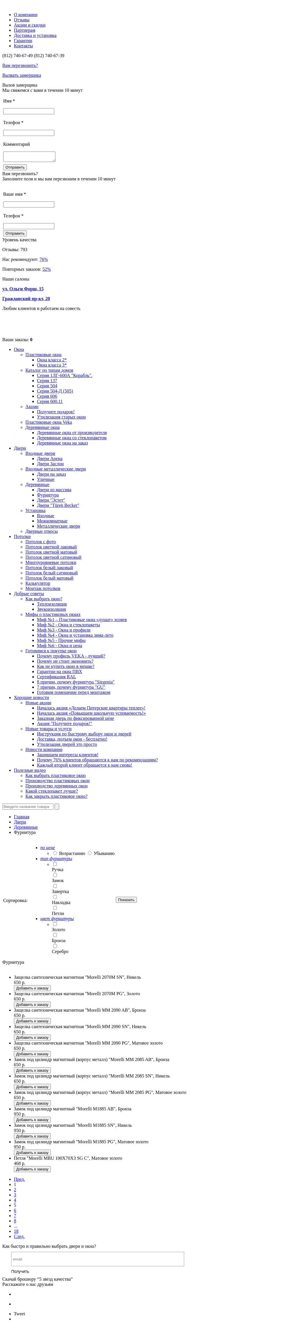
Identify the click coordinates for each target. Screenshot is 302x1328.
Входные (45, 517)
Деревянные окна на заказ (62, 444)
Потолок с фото (40, 543)
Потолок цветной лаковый (51, 548)
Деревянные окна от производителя (72, 434)
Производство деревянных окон (56, 787)
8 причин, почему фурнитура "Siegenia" (76, 683)
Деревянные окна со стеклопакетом (72, 439)
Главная (21, 818)
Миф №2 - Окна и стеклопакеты (68, 626)
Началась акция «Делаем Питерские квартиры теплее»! (91, 709)
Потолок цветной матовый (51, 553)
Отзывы (21, 19)
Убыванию (104, 855)
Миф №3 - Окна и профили (63, 631)
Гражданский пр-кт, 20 (26, 300)
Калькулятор (37, 584)
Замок (58, 882)
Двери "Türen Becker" (58, 507)
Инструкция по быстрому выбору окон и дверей (84, 735)
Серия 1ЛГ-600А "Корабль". (64, 377)
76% (44, 261)
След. (19, 1238)
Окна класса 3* (52, 366)
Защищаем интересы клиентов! (67, 756)
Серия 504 (47, 387)
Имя (9, 100)
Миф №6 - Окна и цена (59, 647)
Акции (31, 408)
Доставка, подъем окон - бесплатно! (72, 740)
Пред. (19, 1180)
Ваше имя (14, 195)
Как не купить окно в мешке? (65, 668)
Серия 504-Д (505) (55, 392)
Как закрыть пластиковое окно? (56, 797)
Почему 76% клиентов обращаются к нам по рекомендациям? (97, 761)
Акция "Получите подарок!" (64, 725)
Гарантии (23, 40)
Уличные (46, 481)
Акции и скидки (30, 25)
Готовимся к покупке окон (51, 652)
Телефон (13, 122)
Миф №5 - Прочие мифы (61, 642)
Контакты (23, 45)
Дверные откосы (41, 533)
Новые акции (38, 704)
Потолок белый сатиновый (51, 574)
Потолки (22, 538)
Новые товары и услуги (48, 730)
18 (16, 1232)
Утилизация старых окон (61, 418)
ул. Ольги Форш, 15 (23, 290)
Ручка (58, 871)
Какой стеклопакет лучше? (51, 792)
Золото (58, 931)
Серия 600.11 (50, 403)
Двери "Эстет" (51, 501)
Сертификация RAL (56, 678)
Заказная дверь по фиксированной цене (75, 720)
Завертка (60, 893)
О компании (26, 14)
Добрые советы (29, 595)
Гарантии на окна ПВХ (59, 673)
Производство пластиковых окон (57, 782)
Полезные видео (30, 771)
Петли (58, 915)
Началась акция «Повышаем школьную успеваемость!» (91, 714)
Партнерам (24, 30)
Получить (20, 1273)
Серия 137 (47, 382)
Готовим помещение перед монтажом (73, 694)
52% (46, 270)
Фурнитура (48, 496)
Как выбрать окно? (43, 600)
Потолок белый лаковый (49, 569)
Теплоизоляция (52, 605)
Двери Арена (49, 460)
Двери (20, 449)
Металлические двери (58, 527)
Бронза (59, 942)
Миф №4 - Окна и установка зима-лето (75, 636)
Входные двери (40, 455)
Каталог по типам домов (49, 371)
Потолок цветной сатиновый (53, 558)
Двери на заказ (51, 475)
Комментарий (16, 144)
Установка (35, 512)
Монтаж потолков (42, 590)
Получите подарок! (55, 413)
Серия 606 (47, 397)
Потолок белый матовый (49, 579)
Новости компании (43, 751)
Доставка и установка (35, 35)
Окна (19, 351)
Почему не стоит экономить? (65, 662)
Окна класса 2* (52, 361)
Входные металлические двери (55, 470)
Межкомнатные (52, 522)
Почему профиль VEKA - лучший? (71, 657)
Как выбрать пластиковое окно (55, 777)
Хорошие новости (31, 699)
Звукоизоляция (51, 610)
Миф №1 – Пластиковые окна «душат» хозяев (82, 621)
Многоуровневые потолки (50, 564)
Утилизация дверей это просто (67, 746)
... (15, 1227)
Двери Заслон (50, 465)
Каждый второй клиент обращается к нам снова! (84, 766)
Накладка (61, 904)
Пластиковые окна (43, 356)
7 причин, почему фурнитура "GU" (71, 688)
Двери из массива (54, 491)
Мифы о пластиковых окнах (53, 616)
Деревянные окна (42, 429)
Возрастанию (72, 855)
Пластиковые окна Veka (48, 423)
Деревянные (37, 486)
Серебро (60, 953)
